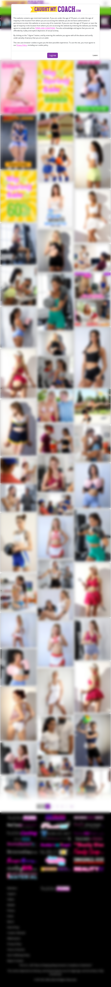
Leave (95, 55)
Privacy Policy (22, 45)
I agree (52, 55)
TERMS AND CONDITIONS (45, 28)
